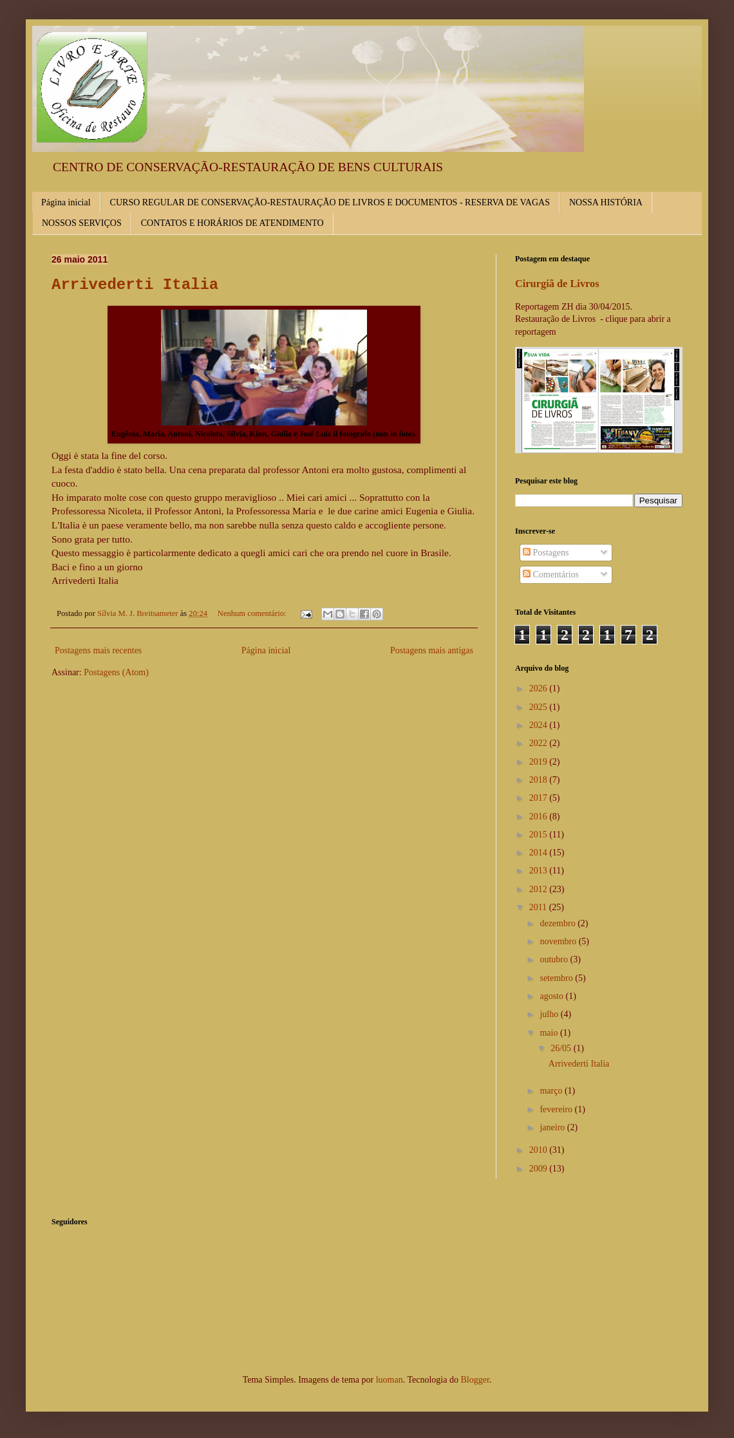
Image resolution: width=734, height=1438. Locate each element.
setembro (557, 978)
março (552, 1091)
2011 (539, 907)
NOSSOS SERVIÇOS (82, 223)
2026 (539, 688)
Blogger (474, 1380)
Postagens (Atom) (116, 672)
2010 (539, 1150)
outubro (555, 959)
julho (550, 1014)
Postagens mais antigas (431, 650)
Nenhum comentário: (253, 613)
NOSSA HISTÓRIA (606, 202)
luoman (389, 1380)
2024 (539, 725)
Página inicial (66, 202)
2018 (539, 780)
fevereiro (557, 1109)
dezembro (559, 923)
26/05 (561, 1048)
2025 (539, 707)
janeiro (553, 1127)
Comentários (551, 574)
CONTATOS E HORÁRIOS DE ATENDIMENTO (232, 223)
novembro (559, 941)
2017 (539, 798)
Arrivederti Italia (135, 285)
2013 (539, 870)
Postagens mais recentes (98, 650)
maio (550, 1033)
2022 (539, 743)
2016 (539, 816)
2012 (539, 889)
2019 (539, 762)
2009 (539, 1168)
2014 (539, 852)
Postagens (546, 552)
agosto (552, 996)
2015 (539, 834)
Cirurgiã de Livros (557, 283)
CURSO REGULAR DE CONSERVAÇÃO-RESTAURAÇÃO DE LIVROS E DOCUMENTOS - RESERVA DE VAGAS (330, 202)
